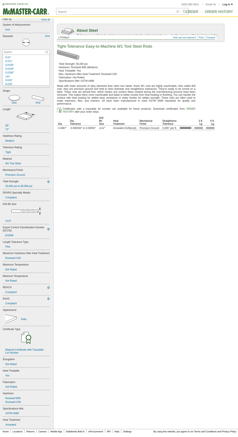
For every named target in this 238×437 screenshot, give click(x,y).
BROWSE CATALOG (16, 4)
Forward (210, 37)
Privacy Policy (229, 431)
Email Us (211, 4)
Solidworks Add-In (75, 431)
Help (117, 431)
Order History (219, 12)
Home (6, 431)
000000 (198, 128)
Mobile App (56, 431)
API (109, 431)
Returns (30, 431)
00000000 (185, 128)
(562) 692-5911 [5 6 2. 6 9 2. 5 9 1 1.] (190, 4)
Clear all (45, 19)
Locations (18, 431)
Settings (127, 431)
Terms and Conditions (205, 431)
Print (201, 37)
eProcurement (96, 431)
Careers (42, 431)
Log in (228, 4)
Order (192, 12)
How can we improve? (184, 37)
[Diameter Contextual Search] (26, 52)
